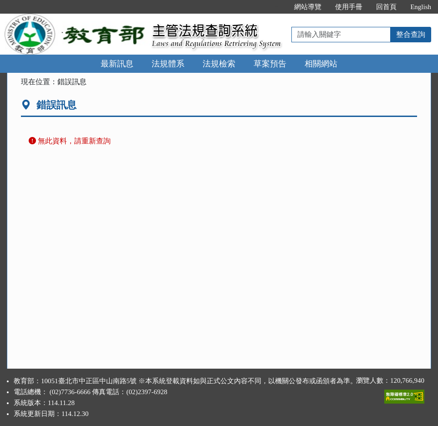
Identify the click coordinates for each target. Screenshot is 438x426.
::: (278, 6)
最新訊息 (117, 63)
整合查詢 (410, 34)
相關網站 (321, 63)
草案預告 (270, 63)
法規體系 (168, 63)
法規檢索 (219, 63)
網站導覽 (307, 6)
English (420, 6)
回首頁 (386, 6)
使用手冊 (348, 6)
